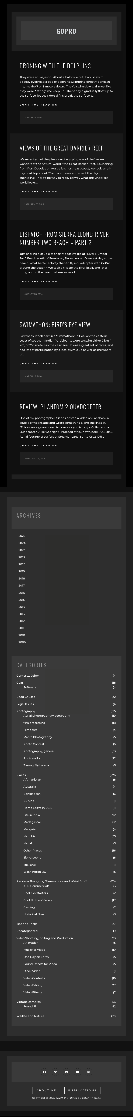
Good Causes (25, 698)
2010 (22, 636)
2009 (22, 643)
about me (46, 1091)
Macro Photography (37, 738)
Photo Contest (33, 745)
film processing (34, 724)
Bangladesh (32, 795)
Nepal (27, 844)
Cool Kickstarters (35, 894)
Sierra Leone (32, 858)
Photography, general (38, 752)
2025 (22, 537)
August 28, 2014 (33, 295)
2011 (21, 629)
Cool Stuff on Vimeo (37, 901)
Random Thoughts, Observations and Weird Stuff (51, 882)
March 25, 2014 (33, 377)
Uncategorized (27, 932)
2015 (22, 600)
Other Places (32, 851)
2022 (22, 558)
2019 (22, 572)
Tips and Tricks (26, 925)
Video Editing (33, 986)
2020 (22, 565)
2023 (22, 551)
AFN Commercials (36, 887)
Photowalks (31, 759)
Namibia (29, 837)
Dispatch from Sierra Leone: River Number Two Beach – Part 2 (66, 239)
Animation (30, 943)
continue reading (39, 104)
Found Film (31, 1007)
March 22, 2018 (33, 117)
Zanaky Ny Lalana (36, 766)
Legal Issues (25, 705)
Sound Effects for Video (40, 965)
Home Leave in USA (37, 809)
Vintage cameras (28, 1003)
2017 (22, 586)
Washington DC (34, 872)
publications (82, 1091)
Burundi (29, 802)
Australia (29, 788)
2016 (22, 593)
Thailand (29, 865)
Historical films (33, 915)
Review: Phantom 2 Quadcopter (63, 407)
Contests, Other (27, 676)
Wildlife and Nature (30, 1017)
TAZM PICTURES (66, 1099)
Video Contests (34, 979)
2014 (22, 608)
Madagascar (32, 823)
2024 (22, 544)
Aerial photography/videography (46, 717)
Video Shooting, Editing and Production (44, 939)
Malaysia (29, 830)
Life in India (31, 816)
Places (21, 776)
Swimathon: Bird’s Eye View (58, 325)
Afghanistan (32, 780)
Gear (19, 684)
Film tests (30, 731)
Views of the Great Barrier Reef (64, 147)
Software (29, 688)
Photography (25, 712)
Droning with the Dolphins (58, 65)
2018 (22, 579)
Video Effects (32, 993)
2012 (22, 622)
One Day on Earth (36, 958)
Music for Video (34, 951)
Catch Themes (91, 1099)
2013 (22, 615)
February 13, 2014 (34, 459)
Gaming (29, 908)
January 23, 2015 (34, 204)
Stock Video (31, 972)
